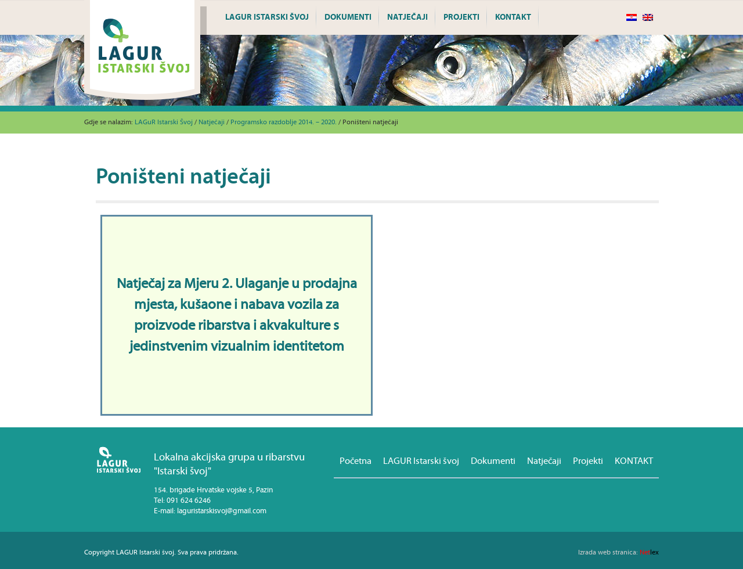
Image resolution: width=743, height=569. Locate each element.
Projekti (461, 17)
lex (618, 552)
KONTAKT (513, 17)
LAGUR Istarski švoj (267, 17)
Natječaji (407, 17)
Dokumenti (348, 17)
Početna (356, 461)
